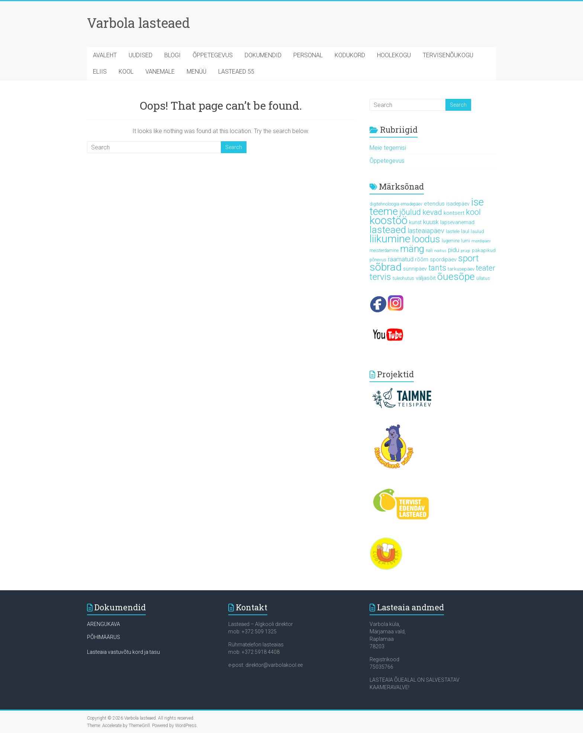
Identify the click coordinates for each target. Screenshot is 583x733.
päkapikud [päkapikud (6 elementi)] (484, 250)
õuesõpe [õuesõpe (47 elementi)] (456, 276)
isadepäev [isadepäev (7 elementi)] (458, 204)
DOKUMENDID (263, 55)
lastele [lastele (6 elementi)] (453, 231)
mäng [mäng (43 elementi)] (412, 248)
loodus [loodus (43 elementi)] (426, 239)
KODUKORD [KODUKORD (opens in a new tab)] (350, 55)
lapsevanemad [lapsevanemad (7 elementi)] (457, 222)
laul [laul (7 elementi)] (465, 231)
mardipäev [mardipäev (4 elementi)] (481, 241)
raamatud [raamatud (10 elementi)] (400, 259)
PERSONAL (308, 55)
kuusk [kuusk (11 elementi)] (431, 222)
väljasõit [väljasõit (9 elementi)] (426, 278)
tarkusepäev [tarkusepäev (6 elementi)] (461, 269)
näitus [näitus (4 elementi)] (440, 250)
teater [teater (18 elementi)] (485, 268)
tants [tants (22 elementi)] (437, 267)
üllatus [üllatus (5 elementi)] (483, 278)
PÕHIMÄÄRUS (103, 637)
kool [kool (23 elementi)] (473, 212)
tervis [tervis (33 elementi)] (380, 277)
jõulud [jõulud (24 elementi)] (410, 212)
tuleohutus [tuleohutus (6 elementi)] (403, 278)
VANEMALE (160, 71)
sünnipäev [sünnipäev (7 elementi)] (415, 269)
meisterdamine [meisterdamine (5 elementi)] (384, 250)
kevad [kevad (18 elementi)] (432, 212)
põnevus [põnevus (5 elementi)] (378, 259)
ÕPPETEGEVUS (213, 55)
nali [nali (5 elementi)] (429, 250)
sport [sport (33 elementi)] (468, 258)
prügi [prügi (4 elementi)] (465, 250)
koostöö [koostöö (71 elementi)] (389, 220)
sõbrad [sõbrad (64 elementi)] (386, 267)
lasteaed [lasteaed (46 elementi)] (388, 229)
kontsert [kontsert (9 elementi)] (454, 213)
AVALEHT (105, 55)
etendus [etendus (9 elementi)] (434, 203)
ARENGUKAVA (103, 624)
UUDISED (140, 55)
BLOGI (172, 55)
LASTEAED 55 (236, 71)
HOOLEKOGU (394, 55)
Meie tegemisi (388, 147)
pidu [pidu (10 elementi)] (453, 250)
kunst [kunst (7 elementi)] (415, 222)
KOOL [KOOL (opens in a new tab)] (126, 71)
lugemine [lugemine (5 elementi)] (451, 240)
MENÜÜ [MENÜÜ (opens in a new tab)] (196, 71)
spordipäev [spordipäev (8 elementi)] (443, 259)
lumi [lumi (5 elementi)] (465, 240)
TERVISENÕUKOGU (448, 55)
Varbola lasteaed (138, 23)
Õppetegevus (387, 160)
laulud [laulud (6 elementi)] (477, 231)
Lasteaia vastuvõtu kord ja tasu (123, 652)
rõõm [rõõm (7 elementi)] (421, 259)
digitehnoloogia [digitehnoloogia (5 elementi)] (384, 204)
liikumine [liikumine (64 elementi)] (390, 239)
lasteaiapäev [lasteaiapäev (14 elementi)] (426, 231)
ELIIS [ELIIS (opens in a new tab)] (100, 71)
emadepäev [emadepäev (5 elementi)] (411, 204)
